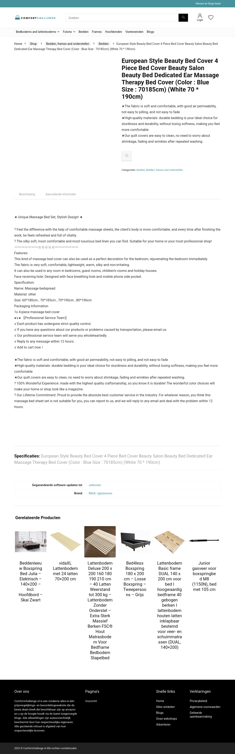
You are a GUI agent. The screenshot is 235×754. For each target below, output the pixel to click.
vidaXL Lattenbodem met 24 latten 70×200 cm (65, 571)
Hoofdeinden (113, 31)
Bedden (84, 31)
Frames (97, 31)
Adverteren (163, 724)
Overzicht (91, 701)
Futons (67, 31)
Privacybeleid (198, 701)
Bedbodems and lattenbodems (36, 31)
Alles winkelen (165, 707)
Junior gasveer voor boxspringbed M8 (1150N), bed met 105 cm (204, 576)
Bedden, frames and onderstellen (67, 43)
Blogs (150, 31)
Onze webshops (166, 718)
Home (18, 43)
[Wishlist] (210, 18)
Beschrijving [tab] (27, 194)
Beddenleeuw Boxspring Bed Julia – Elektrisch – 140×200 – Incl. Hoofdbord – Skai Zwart (31, 581)
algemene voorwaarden (205, 707)
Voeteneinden (134, 31)
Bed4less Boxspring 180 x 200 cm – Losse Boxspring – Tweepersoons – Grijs (134, 579)
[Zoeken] (183, 18)
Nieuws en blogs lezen (208, 3)
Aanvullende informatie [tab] (61, 194)
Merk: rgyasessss (100, 493)
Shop (33, 43)
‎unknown (95, 485)
